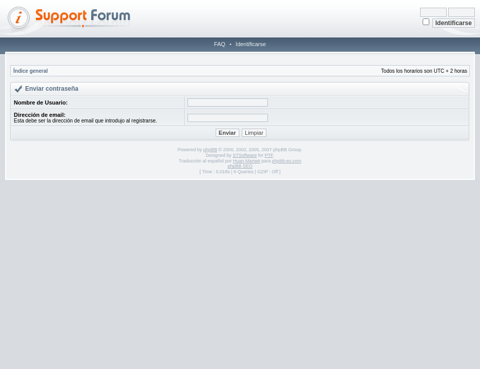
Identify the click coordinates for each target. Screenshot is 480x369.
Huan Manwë (246, 160)
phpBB (210, 149)
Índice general (30, 71)
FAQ (219, 44)
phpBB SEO (240, 166)
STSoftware (245, 155)
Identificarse (251, 44)
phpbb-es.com (286, 160)
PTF (269, 155)
